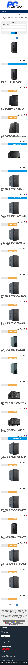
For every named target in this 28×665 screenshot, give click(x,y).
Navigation (3, 11)
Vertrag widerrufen (5, 636)
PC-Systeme (10, 17)
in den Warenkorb (17, 63)
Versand (25, 88)
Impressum (3, 630)
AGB (2, 631)
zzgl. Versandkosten (20, 662)
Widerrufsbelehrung (5, 632)
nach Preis (24, 17)
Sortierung (14, 22)
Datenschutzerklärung (5, 633)
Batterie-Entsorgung (5, 643)
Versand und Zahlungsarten (6, 641)
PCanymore (17, 17)
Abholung (3, 642)
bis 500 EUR (5, 18)
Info (4, 63)
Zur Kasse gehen (18, 14)
